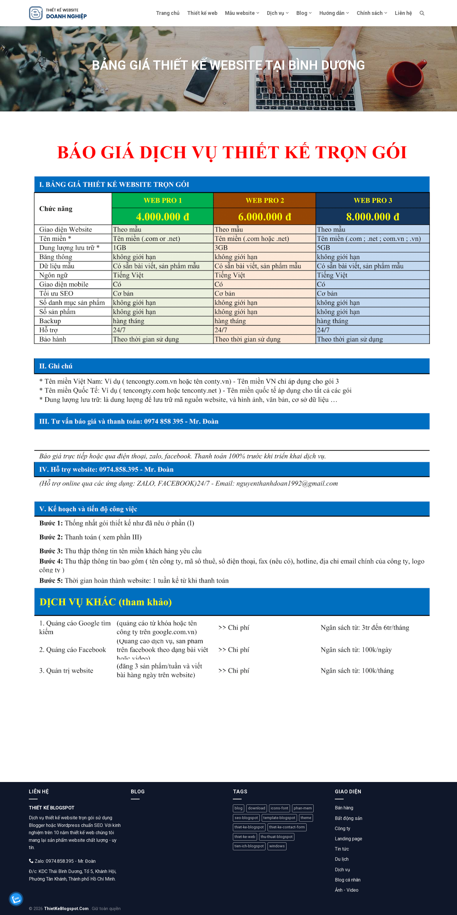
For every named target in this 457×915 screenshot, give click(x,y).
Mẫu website (242, 13)
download (256, 808)
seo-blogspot (246, 818)
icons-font (279, 808)
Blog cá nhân (348, 880)
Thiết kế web (202, 13)
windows (277, 846)
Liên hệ (403, 13)
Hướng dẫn (334, 13)
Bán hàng (344, 808)
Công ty (342, 828)
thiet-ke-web (245, 836)
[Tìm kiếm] (422, 13)
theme (306, 818)
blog (238, 808)
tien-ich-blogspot (249, 846)
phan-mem (303, 808)
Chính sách (372, 13)
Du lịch (342, 859)
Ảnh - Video (346, 890)
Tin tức (342, 849)
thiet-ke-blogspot (249, 827)
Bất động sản (348, 818)
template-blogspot (279, 818)
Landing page (348, 838)
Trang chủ (168, 13)
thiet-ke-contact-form (287, 827)
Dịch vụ (278, 13)
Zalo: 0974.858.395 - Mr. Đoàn (62, 861)
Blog (304, 13)
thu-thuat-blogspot (277, 836)
